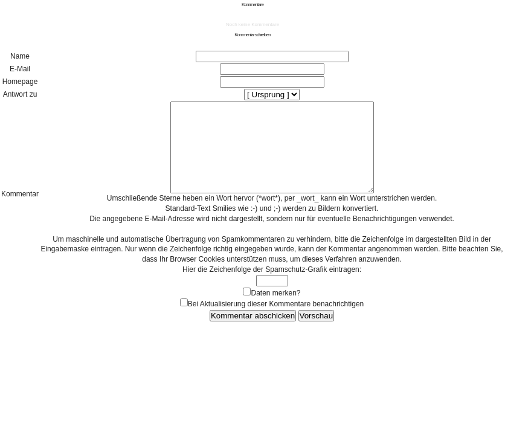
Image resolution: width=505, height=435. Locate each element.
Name (20, 56)
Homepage (20, 81)
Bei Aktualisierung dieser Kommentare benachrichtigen (276, 322)
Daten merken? (275, 311)
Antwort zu (20, 94)
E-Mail (20, 69)
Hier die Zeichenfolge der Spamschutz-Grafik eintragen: (271, 287)
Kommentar (20, 203)
